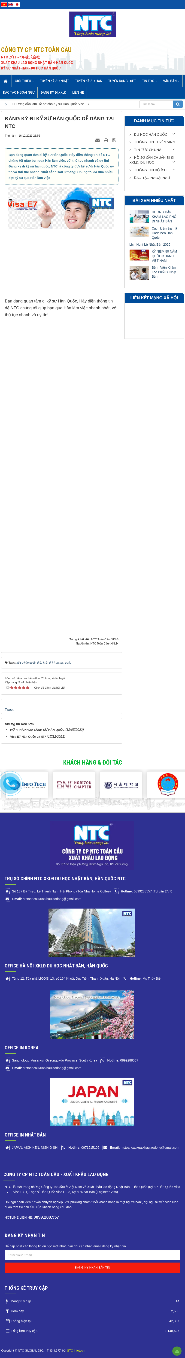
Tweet (9, 709)
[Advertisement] (61, 265)
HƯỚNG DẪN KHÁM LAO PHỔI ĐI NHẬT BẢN (164, 216)
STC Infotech (76, 1350)
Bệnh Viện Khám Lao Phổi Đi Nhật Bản (164, 272)
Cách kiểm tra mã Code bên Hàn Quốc (164, 233)
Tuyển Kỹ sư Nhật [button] (54, 81)
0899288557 (122, 1060)
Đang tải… (79, 482)
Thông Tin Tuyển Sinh (152, 142)
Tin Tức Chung (145, 149)
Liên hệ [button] (78, 92)
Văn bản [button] (171, 82)
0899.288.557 (46, 1217)
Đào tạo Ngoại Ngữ (150, 177)
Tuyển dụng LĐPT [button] (122, 81)
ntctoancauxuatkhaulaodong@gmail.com (46, 899)
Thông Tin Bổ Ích (148, 170)
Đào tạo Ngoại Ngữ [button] (19, 92)
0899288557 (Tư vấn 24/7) (146, 891)
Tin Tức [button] (149, 82)
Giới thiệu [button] (24, 82)
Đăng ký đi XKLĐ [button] (53, 92)
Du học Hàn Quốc (148, 134)
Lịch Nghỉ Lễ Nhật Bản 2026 (149, 244)
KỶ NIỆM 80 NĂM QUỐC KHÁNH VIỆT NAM (164, 256)
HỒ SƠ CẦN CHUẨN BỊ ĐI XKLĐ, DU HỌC (152, 159)
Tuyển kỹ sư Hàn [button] (88, 81)
